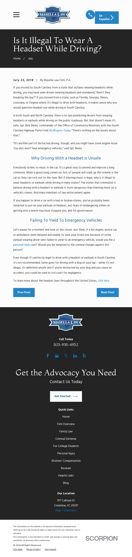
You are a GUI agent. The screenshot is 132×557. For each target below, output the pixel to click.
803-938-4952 (66, 344)
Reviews (66, 468)
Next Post (107, 292)
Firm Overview (66, 424)
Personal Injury (66, 453)
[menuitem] (18, 550)
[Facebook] (48, 356)
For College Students (66, 446)
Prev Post (24, 292)
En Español (106, 18)
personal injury (22, 245)
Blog (66, 483)
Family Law (66, 431)
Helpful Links (66, 475)
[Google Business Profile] (57, 356)
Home (66, 416)
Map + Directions (66, 510)
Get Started (66, 396)
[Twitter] (66, 356)
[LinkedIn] (75, 356)
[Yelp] (84, 356)
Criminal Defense (66, 439)
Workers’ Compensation (66, 461)
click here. (104, 280)
